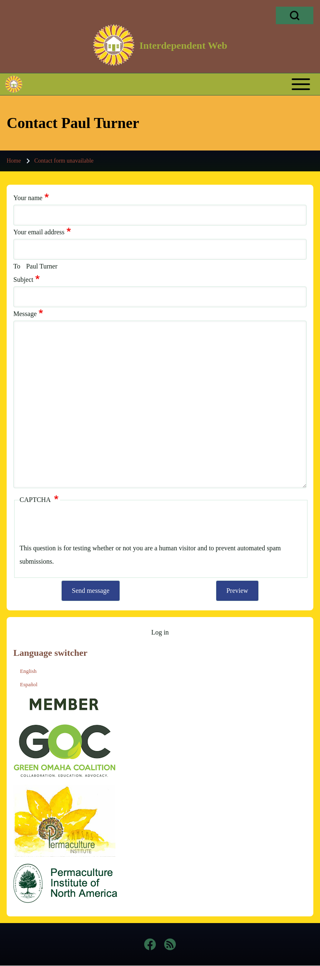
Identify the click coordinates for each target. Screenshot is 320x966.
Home (14, 161)
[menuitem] (160, 632)
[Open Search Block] (294, 15)
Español (29, 684)
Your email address (39, 232)
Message (25, 313)
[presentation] (83, 525)
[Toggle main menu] (175, 84)
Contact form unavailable (63, 161)
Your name (27, 197)
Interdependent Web (184, 45)
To (16, 266)
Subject (23, 279)
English (28, 671)
